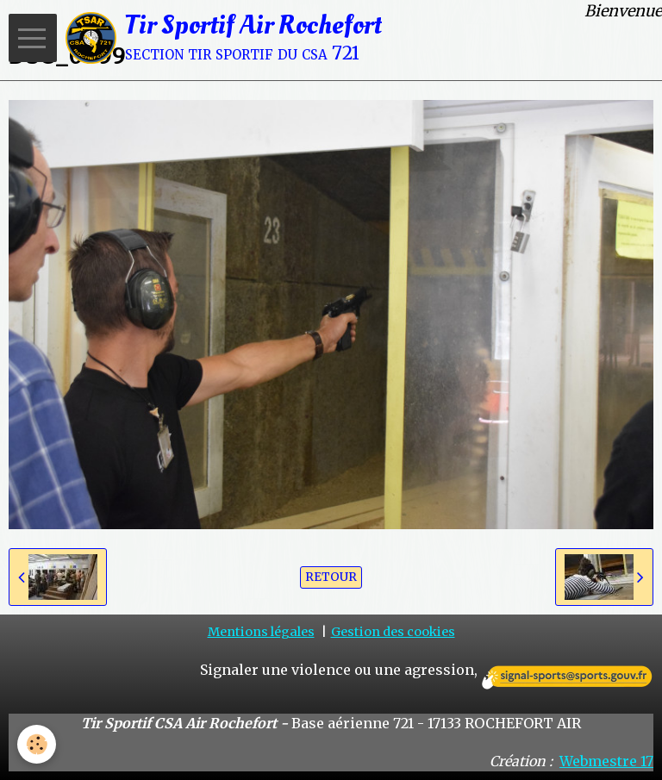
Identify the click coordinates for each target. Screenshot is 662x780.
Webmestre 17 (606, 761)
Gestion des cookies (393, 632)
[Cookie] (36, 744)
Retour (331, 577)
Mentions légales (261, 632)
